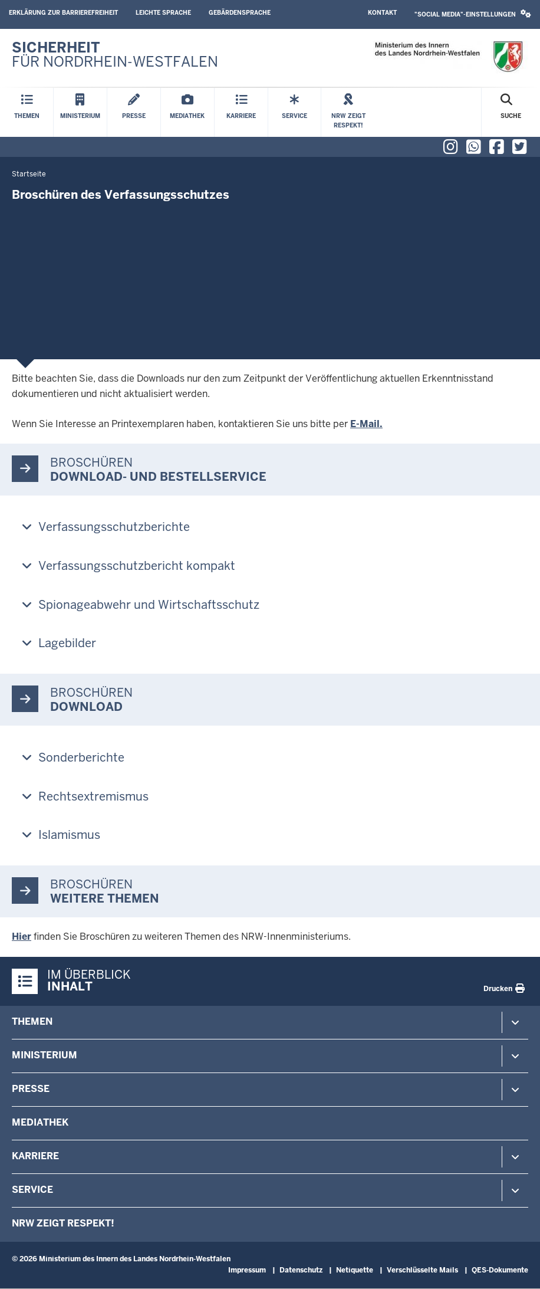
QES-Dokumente (500, 1270)
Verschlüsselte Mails (422, 1270)
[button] (473, 14)
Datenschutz (300, 1270)
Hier (21, 936)
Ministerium (44, 1055)
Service (32, 1189)
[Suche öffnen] (511, 112)
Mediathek (40, 1122)
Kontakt (382, 13)
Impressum (247, 1270)
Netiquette (354, 1270)
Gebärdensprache (240, 13)
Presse (31, 1089)
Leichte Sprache (163, 13)
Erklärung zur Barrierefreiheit (63, 13)
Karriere (35, 1156)
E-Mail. (366, 424)
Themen (32, 1021)
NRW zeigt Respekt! (63, 1223)
